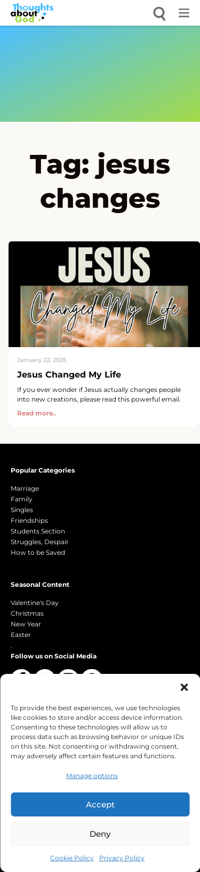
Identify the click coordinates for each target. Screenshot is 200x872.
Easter (21, 635)
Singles (22, 510)
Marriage (25, 488)
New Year (26, 624)
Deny (100, 834)
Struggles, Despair (40, 542)
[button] (184, 687)
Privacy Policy (122, 858)
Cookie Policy (72, 858)
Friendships (29, 520)
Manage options (92, 776)
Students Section (38, 531)
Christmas (27, 613)
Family (22, 499)
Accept (100, 804)
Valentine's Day (35, 603)
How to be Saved (38, 552)
